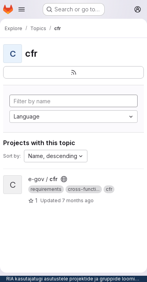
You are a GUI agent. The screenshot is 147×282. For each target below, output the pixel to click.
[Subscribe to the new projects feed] (73, 72)
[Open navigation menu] (21, 9)
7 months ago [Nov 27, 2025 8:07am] (78, 200)
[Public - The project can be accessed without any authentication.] (64, 179)
